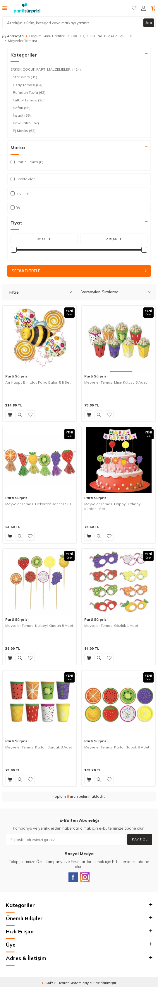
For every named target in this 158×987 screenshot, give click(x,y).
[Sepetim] (153, 8)
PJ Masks (24, 130)
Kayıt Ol (139, 839)
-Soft (47, 983)
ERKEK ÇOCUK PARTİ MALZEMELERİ (101, 36)
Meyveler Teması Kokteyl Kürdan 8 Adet (39, 625)
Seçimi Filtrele (79, 270)
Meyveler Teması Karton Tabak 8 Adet (116, 747)
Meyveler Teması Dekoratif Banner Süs (38, 504)
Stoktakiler (23, 179)
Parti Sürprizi (16, 376)
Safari (21, 107)
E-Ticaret (61, 983)
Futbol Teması (28, 100)
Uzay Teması (27, 85)
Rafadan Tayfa (29, 92)
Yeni (17, 207)
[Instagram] (85, 877)
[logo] (27, 8)
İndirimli (20, 193)
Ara (148, 22)
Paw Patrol (26, 123)
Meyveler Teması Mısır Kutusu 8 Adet (115, 382)
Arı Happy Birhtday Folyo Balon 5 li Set (38, 382)
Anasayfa (13, 36)
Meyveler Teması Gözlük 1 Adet (111, 625)
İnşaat (22, 115)
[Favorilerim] (134, 8)
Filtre (40, 292)
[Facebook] (73, 877)
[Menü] (4, 8)
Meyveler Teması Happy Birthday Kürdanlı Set (112, 506)
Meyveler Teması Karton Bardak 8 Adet (38, 747)
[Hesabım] (143, 8)
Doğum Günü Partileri (47, 36)
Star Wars (25, 77)
